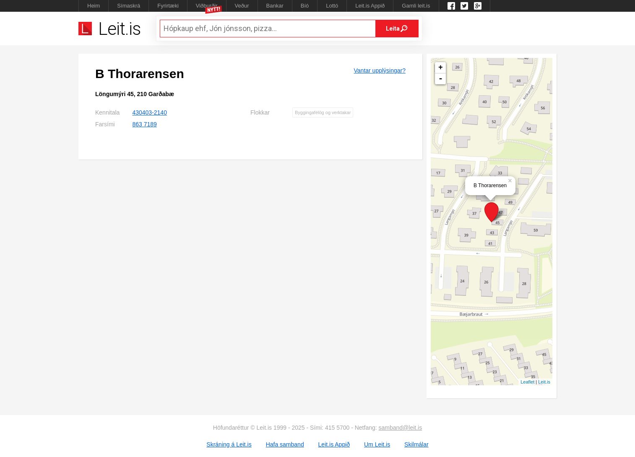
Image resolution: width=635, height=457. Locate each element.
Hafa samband (285, 444)
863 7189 (144, 124)
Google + (477, 6)
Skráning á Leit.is (228, 444)
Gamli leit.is (416, 6)
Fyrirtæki (168, 6)
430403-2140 (149, 112)
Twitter (464, 6)
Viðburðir (207, 6)
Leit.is (544, 381)
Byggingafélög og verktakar (323, 112)
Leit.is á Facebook (451, 6)
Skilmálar (416, 444)
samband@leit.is (400, 427)
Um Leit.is (377, 444)
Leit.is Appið (370, 6)
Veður (242, 6)
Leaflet (527, 381)
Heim (93, 6)
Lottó (332, 6)
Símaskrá (128, 6)
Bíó (305, 6)
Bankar (275, 6)
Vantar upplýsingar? (380, 70)
